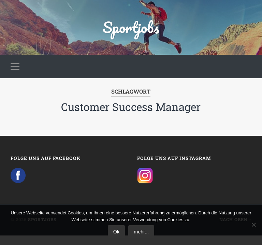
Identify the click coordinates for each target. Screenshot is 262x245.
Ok (116, 231)
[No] (253, 224)
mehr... (141, 231)
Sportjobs (131, 27)
